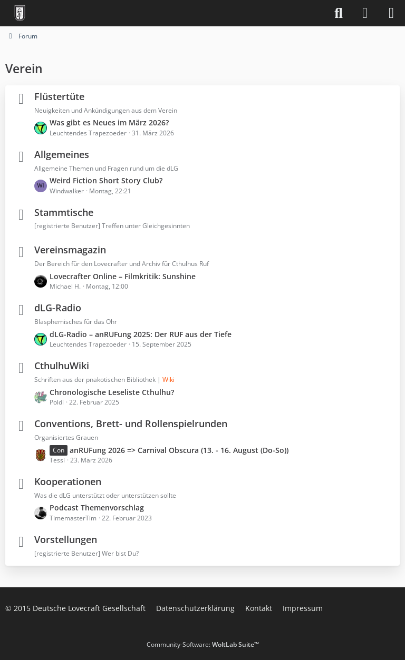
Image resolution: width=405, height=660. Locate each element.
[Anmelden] (364, 13)
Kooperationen (67, 481)
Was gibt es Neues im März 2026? (109, 122)
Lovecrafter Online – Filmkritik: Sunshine (123, 276)
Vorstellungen (65, 539)
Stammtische (63, 212)
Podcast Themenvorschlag (97, 508)
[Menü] (391, 13)
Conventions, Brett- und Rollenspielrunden (130, 423)
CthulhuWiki (61, 365)
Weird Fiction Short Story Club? (106, 180)
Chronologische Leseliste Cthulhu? (112, 392)
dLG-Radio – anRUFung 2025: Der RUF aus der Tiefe (141, 334)
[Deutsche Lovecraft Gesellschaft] (19, 13)
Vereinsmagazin (70, 249)
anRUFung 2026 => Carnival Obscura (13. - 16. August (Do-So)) (179, 450)
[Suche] (338, 13)
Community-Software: (203, 644)
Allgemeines (61, 154)
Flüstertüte (59, 96)
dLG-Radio (57, 307)
